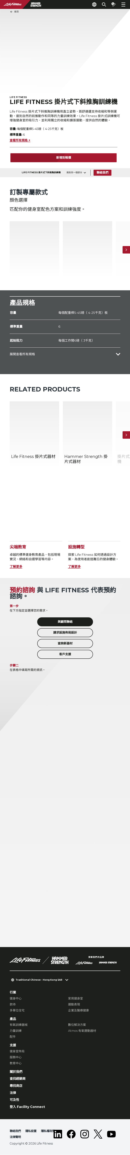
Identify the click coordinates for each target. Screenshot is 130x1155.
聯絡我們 (102, 173)
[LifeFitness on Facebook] (71, 1135)
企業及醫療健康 (78, 1010)
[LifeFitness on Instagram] (84, 1135)
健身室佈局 (17, 1051)
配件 (13, 1037)
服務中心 (16, 1057)
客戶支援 (65, 654)
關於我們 (16, 1072)
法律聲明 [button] (15, 1137)
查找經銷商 (17, 1079)
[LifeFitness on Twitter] (98, 1135)
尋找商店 (16, 1086)
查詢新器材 (65, 644)
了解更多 (16, 567)
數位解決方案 (77, 1025)
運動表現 (74, 1004)
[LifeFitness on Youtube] (111, 1135)
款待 (13, 1004)
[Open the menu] (123, 4)
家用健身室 (75, 998)
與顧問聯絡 (65, 622)
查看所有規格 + (20, 140)
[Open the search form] (104, 4)
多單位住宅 (17, 1010)
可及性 (14, 1100)
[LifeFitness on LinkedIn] (57, 1135)
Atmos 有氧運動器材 (82, 1031)
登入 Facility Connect (27, 1107)
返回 (14, 11)
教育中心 (16, 1063)
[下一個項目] (126, 250)
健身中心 (16, 998)
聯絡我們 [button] (15, 1131)
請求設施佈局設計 (65, 633)
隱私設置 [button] (30, 1131)
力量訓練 (16, 1031)
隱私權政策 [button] (48, 1131)
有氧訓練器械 (19, 1025)
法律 (13, 1093)
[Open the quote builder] (113, 4)
